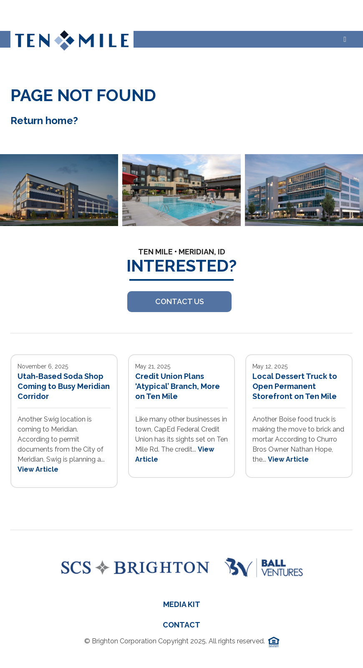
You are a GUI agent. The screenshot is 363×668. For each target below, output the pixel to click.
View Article (38, 469)
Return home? (44, 120)
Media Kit (181, 604)
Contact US (179, 301)
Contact (181, 624)
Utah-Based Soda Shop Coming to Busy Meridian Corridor (64, 386)
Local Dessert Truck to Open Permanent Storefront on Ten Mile (294, 386)
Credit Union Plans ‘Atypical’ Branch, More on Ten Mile (177, 386)
